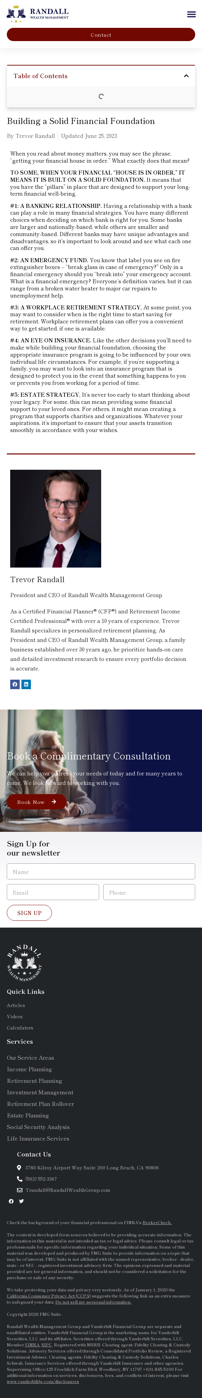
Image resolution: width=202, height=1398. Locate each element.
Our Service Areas (30, 1057)
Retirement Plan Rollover (40, 1103)
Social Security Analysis (38, 1127)
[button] (191, 14)
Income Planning (29, 1069)
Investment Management (40, 1092)
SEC (31, 1265)
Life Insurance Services (38, 1138)
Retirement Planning (34, 1080)
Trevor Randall (37, 578)
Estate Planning (28, 1115)
